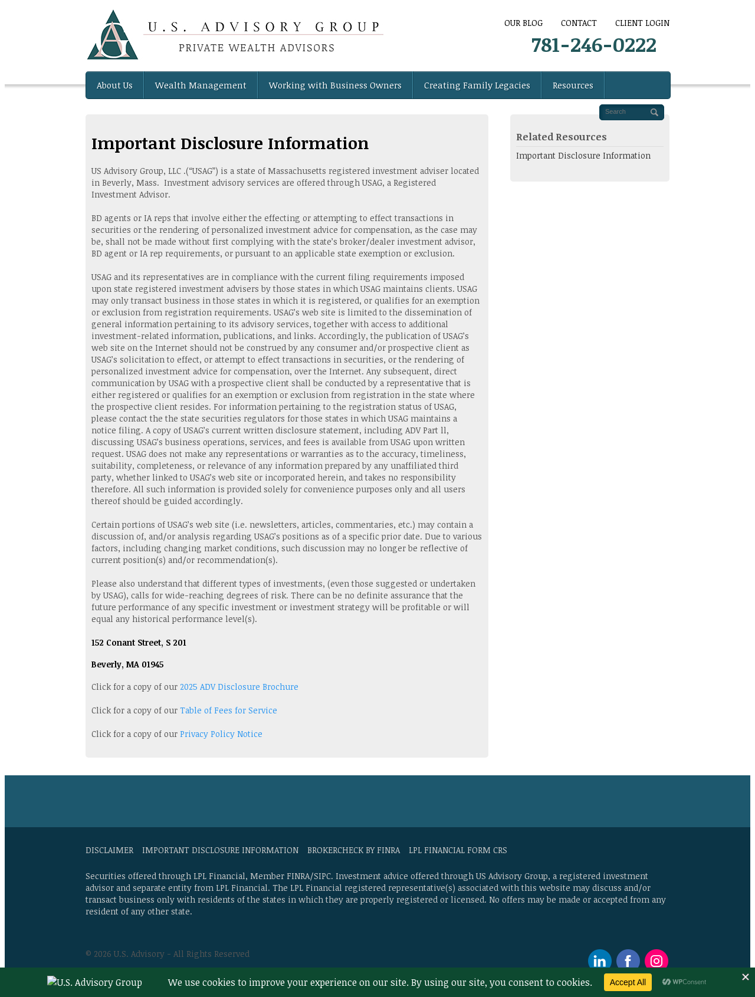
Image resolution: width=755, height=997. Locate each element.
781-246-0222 (593, 44)
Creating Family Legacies (477, 85)
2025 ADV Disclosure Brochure (239, 686)
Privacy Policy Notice (221, 733)
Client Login (642, 22)
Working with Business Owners (335, 85)
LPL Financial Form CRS (458, 849)
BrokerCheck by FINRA (353, 849)
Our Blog (523, 22)
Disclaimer (109, 849)
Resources (573, 85)
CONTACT (579, 22)
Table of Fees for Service (227, 710)
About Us (115, 85)
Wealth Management (201, 85)
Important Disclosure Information (583, 155)
